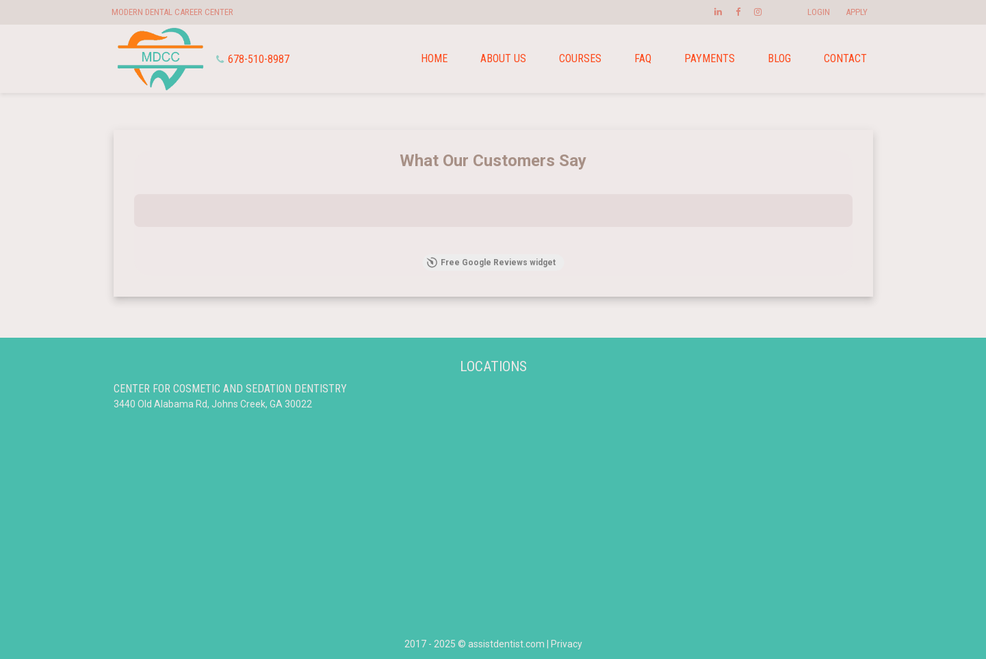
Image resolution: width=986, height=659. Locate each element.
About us (503, 58)
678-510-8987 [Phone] (253, 59)
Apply (857, 12)
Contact (845, 58)
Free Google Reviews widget (491, 262)
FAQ (642, 58)
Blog (779, 58)
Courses (580, 58)
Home (434, 58)
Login (818, 12)
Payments (709, 58)
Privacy (566, 643)
